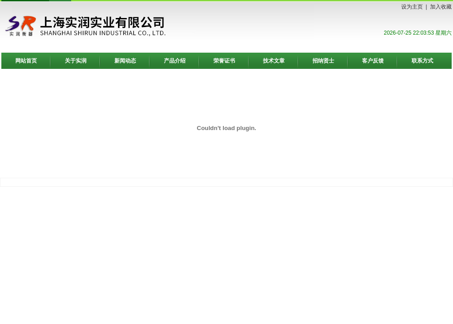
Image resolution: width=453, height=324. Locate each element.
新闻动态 (125, 61)
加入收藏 (441, 7)
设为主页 (412, 7)
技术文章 (274, 61)
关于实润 (75, 61)
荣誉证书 (224, 61)
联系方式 (422, 61)
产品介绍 (175, 61)
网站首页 (26, 61)
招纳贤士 (323, 61)
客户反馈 (373, 61)
